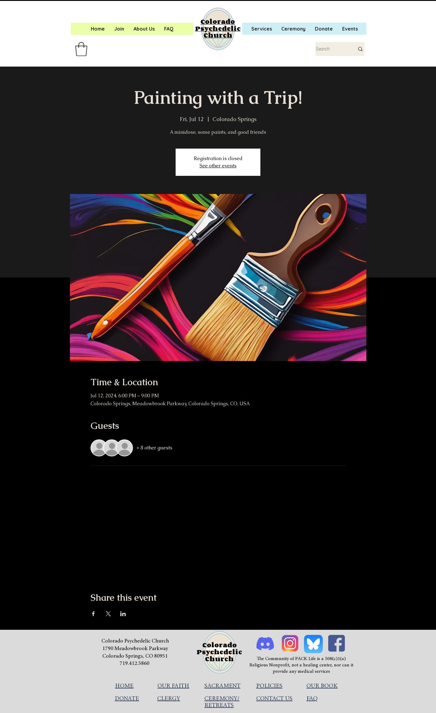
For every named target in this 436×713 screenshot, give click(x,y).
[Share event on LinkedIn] (123, 613)
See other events (218, 166)
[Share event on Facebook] (93, 613)
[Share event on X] (108, 613)
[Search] (330, 49)
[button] (81, 49)
